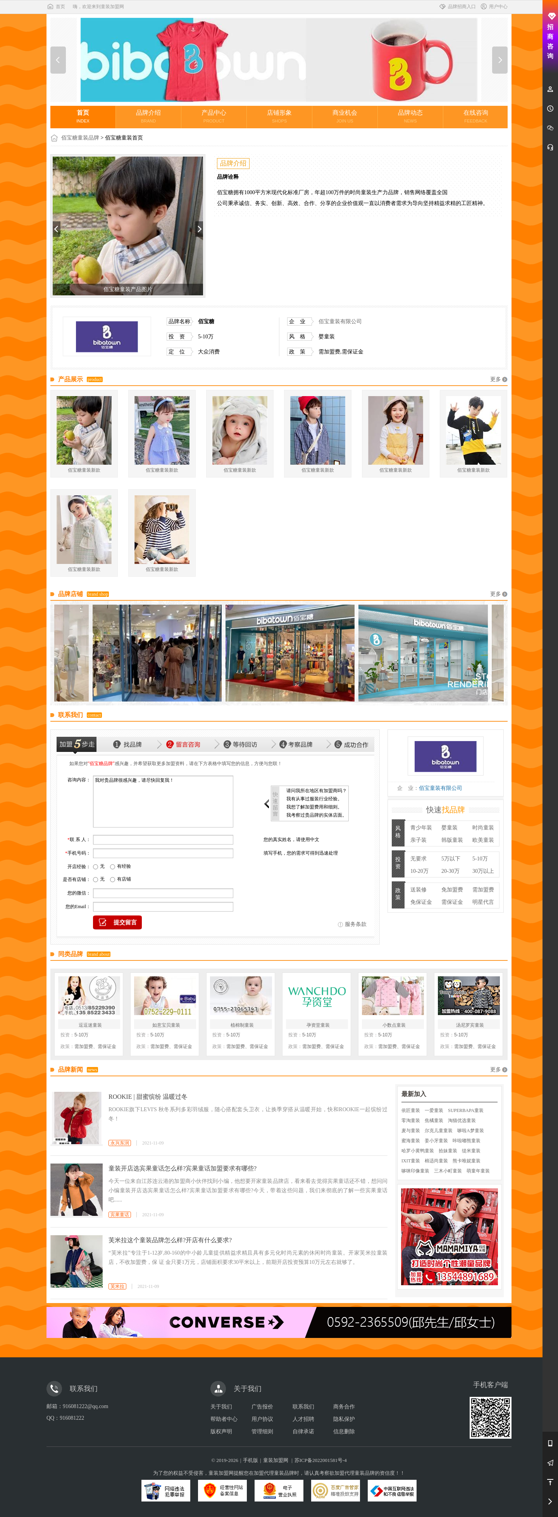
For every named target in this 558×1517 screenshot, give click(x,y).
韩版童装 (452, 840)
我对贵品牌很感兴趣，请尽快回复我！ (163, 801)
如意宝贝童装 (166, 1025)
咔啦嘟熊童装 (466, 1140)
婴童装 (449, 828)
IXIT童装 (410, 1161)
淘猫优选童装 (462, 1120)
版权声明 (221, 1431)
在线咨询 (475, 116)
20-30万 (450, 871)
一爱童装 (434, 1110)
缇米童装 (471, 1150)
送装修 (418, 890)
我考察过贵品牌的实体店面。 (316, 815)
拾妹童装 (448, 1150)
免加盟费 (452, 890)
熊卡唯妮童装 (466, 1161)
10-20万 (419, 871)
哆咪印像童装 (415, 1171)
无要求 (418, 859)
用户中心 (494, 6)
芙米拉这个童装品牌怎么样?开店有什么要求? (170, 1240)
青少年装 (421, 828)
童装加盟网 (275, 1460)
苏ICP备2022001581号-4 (320, 1460)
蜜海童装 (410, 1140)
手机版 (250, 1460)
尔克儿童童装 (439, 1130)
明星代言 (483, 902)
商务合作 (344, 1407)
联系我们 (303, 1407)
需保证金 (452, 902)
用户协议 (262, 1419)
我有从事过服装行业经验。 (314, 799)
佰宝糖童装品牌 (80, 138)
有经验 (124, 866)
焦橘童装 (434, 1120)
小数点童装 (394, 1025)
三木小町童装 (448, 1171)
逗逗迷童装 (90, 1025)
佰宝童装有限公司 (340, 321)
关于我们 (221, 1407)
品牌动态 (410, 116)
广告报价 (262, 1407)
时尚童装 (483, 828)
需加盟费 (483, 890)
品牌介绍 (148, 116)
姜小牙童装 (436, 1140)
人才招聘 (303, 1419)
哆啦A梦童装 (470, 1130)
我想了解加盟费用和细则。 (314, 807)
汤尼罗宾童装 (470, 1025)
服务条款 (356, 924)
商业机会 (344, 116)
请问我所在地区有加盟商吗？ (316, 790)
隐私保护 (344, 1419)
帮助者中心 (224, 1419)
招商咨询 (550, 35)
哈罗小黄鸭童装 (417, 1150)
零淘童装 (410, 1120)
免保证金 (421, 902)
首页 (55, 6)
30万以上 (483, 871)
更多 (495, 379)
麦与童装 (410, 1130)
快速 (445, 809)
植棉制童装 (242, 1025)
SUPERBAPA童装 (466, 1110)
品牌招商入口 (457, 6)
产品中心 (214, 116)
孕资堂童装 (318, 1025)
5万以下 (450, 859)
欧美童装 (483, 840)
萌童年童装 (478, 1171)
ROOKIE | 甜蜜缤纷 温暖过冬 (148, 1096)
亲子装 (418, 840)
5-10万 (480, 859)
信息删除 (344, 1431)
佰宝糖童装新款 (84, 470)
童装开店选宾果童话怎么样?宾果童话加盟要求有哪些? (182, 1168)
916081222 (72, 1418)
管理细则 (262, 1431)
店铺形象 (279, 116)
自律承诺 (303, 1431)
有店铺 (124, 879)
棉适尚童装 (436, 1161)
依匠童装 (410, 1110)
